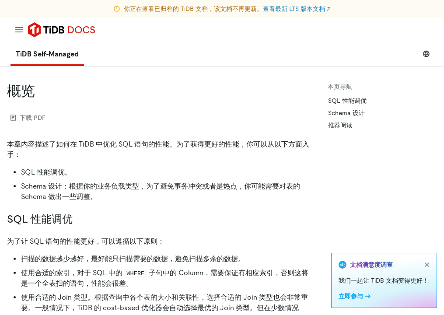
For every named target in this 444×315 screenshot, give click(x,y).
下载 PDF (27, 117)
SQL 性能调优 (347, 100)
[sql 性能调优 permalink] (79, 219)
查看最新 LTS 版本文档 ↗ (297, 8)
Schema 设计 (346, 112)
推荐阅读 (340, 125)
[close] (427, 265)
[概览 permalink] (42, 91)
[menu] (19, 29)
